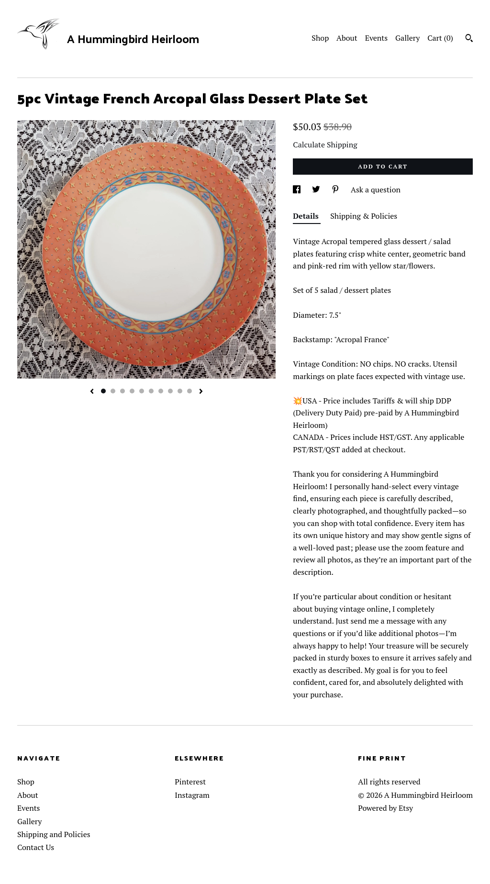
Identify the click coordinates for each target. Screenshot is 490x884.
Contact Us (35, 847)
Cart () (440, 38)
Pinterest (190, 781)
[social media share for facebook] (297, 189)
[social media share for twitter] (317, 189)
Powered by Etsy (385, 808)
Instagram (192, 795)
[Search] (469, 39)
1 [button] (103, 391)
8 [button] (170, 391)
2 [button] (113, 391)
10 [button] (189, 391)
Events (376, 38)
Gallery (407, 38)
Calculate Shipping (325, 144)
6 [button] (151, 391)
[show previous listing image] (91, 392)
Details (307, 216)
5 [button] (141, 391)
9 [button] (180, 391)
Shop (320, 38)
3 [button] (122, 391)
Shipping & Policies (363, 216)
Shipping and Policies (53, 834)
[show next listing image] (201, 392)
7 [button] (160, 391)
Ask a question (376, 189)
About (346, 38)
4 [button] (132, 391)
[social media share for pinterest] (336, 189)
